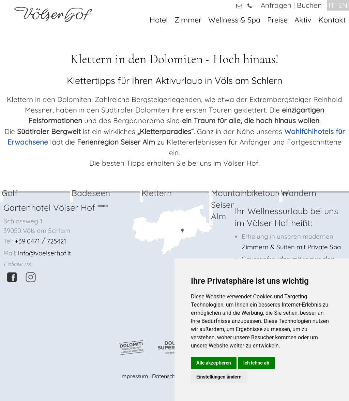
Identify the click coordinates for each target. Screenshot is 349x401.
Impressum (134, 376)
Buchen (309, 5)
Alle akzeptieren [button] (213, 363)
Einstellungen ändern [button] (219, 377)
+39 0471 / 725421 (40, 241)
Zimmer (187, 19)
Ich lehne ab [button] (256, 363)
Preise (277, 19)
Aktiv (303, 19)
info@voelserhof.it (44, 253)
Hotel (159, 19)
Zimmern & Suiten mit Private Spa (291, 247)
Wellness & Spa (234, 19)
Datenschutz (167, 376)
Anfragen (276, 5)
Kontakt (332, 19)
